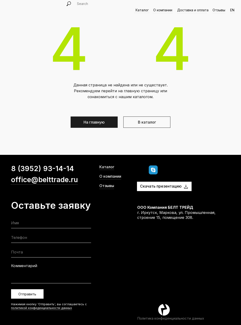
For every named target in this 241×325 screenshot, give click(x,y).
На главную (94, 122)
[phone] (51, 238)
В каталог (147, 122)
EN (232, 10)
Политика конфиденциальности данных (170, 318)
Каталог (106, 167)
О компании (110, 176)
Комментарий (24, 265)
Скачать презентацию (161, 186)
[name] (51, 224)
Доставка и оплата (193, 10)
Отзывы (219, 10)
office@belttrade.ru (44, 179)
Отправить (27, 294)
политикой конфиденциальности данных (41, 308)
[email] (51, 253)
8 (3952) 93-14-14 (42, 168)
